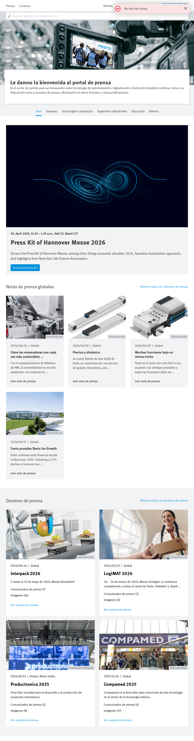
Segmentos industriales (112, 111)
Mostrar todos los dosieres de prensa (164, 500)
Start (39, 111)
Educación (138, 111)
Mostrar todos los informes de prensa (164, 286)
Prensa (10, 6)
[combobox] (97, 15)
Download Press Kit (25, 267)
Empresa (51, 111)
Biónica (154, 111)
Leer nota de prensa (23, 381)
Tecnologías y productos (77, 111)
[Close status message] (186, 8)
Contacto (25, 6)
